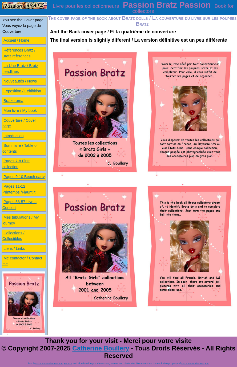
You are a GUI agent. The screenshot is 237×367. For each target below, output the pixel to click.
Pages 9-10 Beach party (24, 177)
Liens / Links (14, 248)
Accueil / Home (16, 40)
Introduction (13, 136)
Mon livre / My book (20, 110)
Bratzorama (13, 100)
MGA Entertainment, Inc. (49, 363)
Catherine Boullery (100, 348)
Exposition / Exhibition (22, 91)
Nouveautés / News (20, 81)
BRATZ (68, 363)
